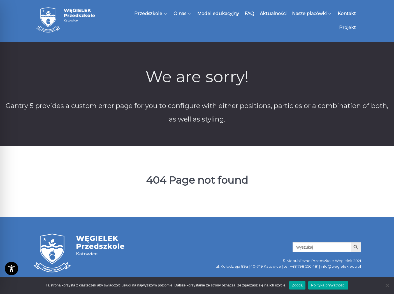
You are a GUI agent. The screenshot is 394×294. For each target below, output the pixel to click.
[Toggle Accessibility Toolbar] (11, 268)
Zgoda (297, 285)
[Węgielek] (66, 20)
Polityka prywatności (328, 285)
